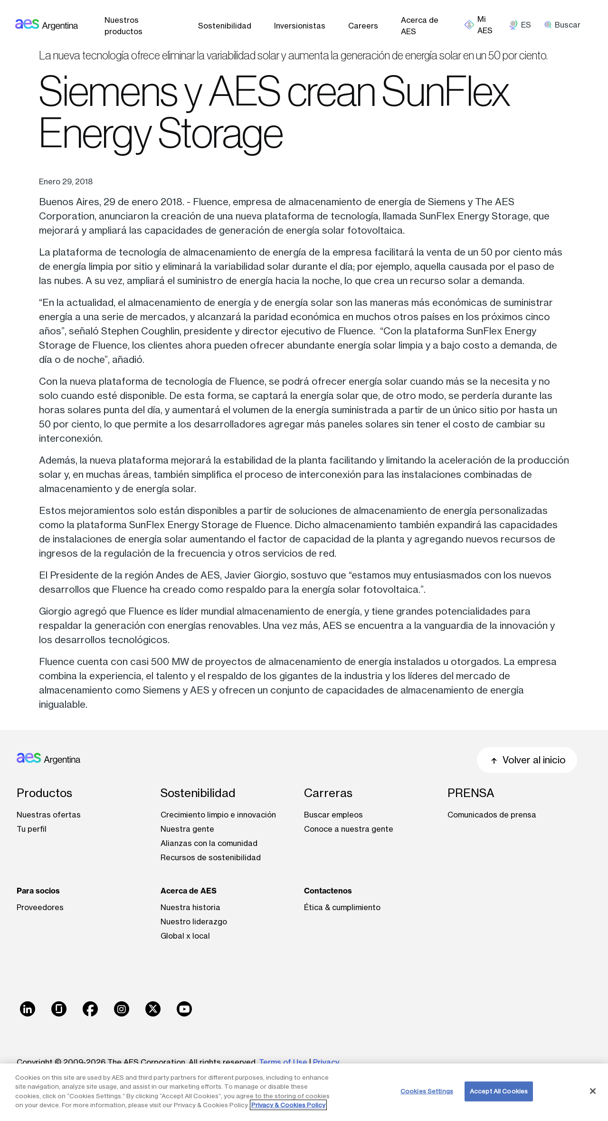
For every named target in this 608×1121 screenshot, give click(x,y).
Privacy (326, 1062)
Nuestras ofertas (49, 814)
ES (526, 24)
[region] (304, 1092)
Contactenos (328, 890)
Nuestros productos (123, 25)
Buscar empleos (333, 814)
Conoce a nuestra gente (348, 829)
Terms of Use (283, 1062)
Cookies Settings (426, 1091)
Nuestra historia (190, 907)
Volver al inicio (527, 760)
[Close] (592, 1091)
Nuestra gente (187, 829)
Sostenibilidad (224, 25)
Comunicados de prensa (491, 814)
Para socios (38, 890)
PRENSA (470, 793)
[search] (565, 24)
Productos (44, 793)
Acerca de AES (419, 25)
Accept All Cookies (499, 1091)
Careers (363, 25)
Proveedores (40, 907)
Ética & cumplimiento (342, 907)
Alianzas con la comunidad (209, 843)
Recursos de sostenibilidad (211, 857)
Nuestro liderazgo (194, 921)
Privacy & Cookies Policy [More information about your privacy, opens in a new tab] (288, 1105)
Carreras (328, 793)
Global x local (185, 935)
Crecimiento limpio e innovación (218, 814)
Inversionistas (299, 25)
